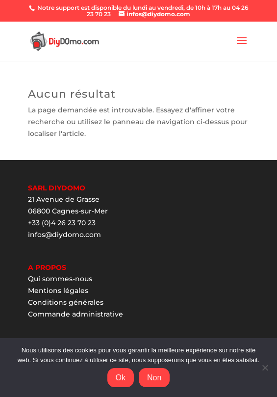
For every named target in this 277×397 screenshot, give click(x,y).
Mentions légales (58, 290)
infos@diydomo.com (64, 234)
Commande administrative (75, 314)
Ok (121, 377)
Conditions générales (65, 302)
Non (154, 377)
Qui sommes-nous (60, 278)
